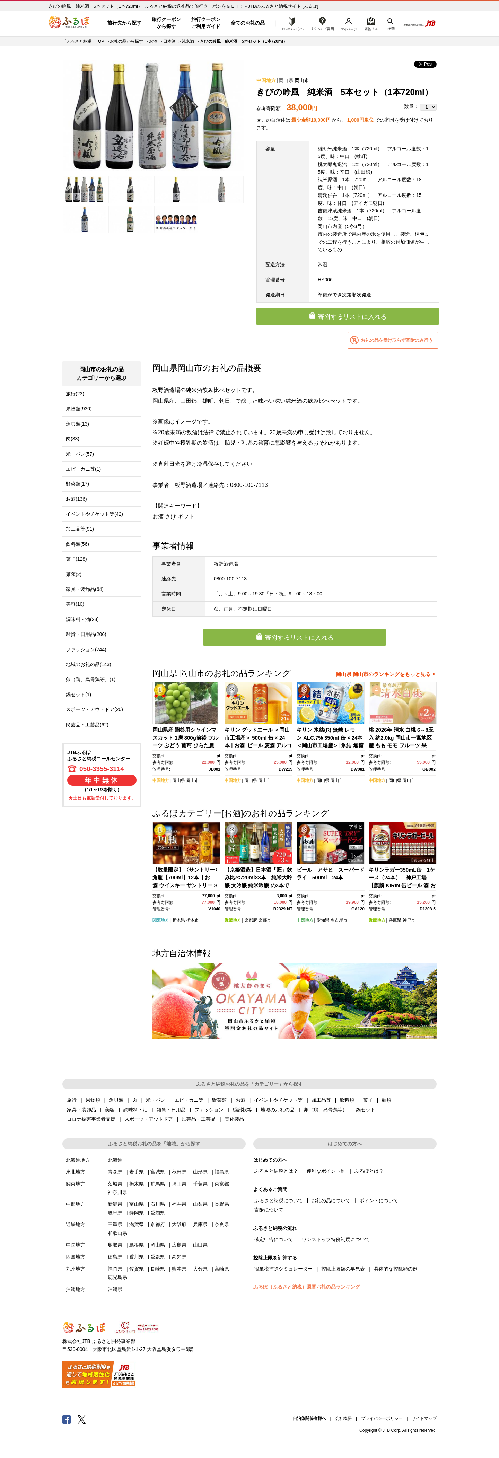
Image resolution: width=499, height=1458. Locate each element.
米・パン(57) (80, 454)
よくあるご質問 (322, 23)
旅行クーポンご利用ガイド (205, 23)
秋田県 (179, 1172)
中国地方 (266, 80)
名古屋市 (339, 920)
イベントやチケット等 (278, 1100)
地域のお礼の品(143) (88, 664)
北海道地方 (78, 1160)
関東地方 (160, 920)
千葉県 (200, 1184)
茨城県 (115, 1184)
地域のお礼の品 (278, 1109)
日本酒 (169, 41)
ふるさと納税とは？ (276, 1171)
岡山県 (286, 80)
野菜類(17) (77, 484)
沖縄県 (115, 1289)
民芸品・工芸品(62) (87, 724)
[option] (153, 116)
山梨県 (200, 1204)
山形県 (200, 1172)
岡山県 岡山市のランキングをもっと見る (383, 674)
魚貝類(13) (77, 424)
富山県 (136, 1204)
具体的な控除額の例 (396, 1269)
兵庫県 (395, 920)
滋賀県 (136, 1224)
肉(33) (72, 439)
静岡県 (136, 1212)
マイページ (349, 23)
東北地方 (75, 1172)
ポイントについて (378, 1200)
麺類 (386, 1100)
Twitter (82, 1419)
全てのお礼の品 (248, 23)
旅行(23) (75, 393)
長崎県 (157, 1269)
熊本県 (179, 1269)
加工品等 (321, 1100)
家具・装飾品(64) (85, 589)
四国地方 (75, 1256)
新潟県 (115, 1204)
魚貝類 (116, 1100)
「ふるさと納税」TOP (83, 41)
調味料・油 (135, 1109)
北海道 (115, 1160)
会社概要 (343, 1418)
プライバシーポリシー (382, 1418)
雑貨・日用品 (171, 1109)
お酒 (153, 41)
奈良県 (222, 1224)
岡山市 (302, 80)
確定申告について (273, 1239)
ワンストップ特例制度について (336, 1239)
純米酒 (188, 41)
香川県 (136, 1256)
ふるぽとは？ (369, 1171)
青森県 (115, 1172)
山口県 (200, 1245)
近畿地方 (233, 920)
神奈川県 (117, 1192)
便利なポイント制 (326, 1171)
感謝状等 (242, 1109)
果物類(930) (79, 408)
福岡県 (115, 1269)
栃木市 (192, 920)
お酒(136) (76, 499)
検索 (390, 23)
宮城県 (157, 1172)
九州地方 (75, 1269)
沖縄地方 (75, 1289)
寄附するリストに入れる (352, 316)
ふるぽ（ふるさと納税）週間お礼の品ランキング (306, 1287)
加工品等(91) (80, 529)
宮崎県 (222, 1269)
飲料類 (347, 1100)
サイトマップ (424, 1418)
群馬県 (157, 1184)
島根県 (136, 1245)
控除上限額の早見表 (343, 1269)
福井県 (179, 1204)
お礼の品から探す (126, 41)
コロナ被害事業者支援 (91, 1119)
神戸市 (409, 920)
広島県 (179, 1245)
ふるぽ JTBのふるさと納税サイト (69, 23)
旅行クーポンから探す (166, 23)
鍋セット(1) (78, 694)
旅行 (72, 1100)
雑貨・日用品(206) (86, 634)
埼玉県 (179, 1184)
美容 (110, 1109)
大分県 (200, 1269)
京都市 (265, 920)
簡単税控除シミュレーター (283, 1269)
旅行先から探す (124, 23)
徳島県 (115, 1256)
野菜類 (219, 1100)
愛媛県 (157, 1256)
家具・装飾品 (81, 1109)
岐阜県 (115, 1212)
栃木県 (179, 920)
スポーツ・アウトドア (148, 1119)
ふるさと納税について (278, 1200)
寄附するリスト (370, 23)
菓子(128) (76, 559)
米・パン (155, 1100)
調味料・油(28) (82, 619)
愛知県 (323, 920)
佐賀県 (136, 1269)
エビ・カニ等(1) (83, 469)
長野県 (222, 1204)
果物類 (93, 1100)
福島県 (222, 1172)
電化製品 (234, 1119)
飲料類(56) (77, 544)
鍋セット (365, 1109)
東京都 (222, 1184)
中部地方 (305, 920)
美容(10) (75, 604)
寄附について (268, 1210)
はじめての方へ (290, 23)
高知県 (179, 1256)
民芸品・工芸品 (199, 1119)
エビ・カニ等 (188, 1100)
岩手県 (136, 1172)
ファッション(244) (86, 649)
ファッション (209, 1109)
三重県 (115, 1224)
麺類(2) (73, 574)
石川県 (157, 1204)
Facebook (66, 1419)
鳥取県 (115, 1245)
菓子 (368, 1100)
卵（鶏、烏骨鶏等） (325, 1109)
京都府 (251, 920)
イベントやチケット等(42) (94, 514)
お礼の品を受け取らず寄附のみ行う (397, 340)
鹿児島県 (117, 1277)
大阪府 (179, 1224)
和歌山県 (117, 1233)
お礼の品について (331, 1200)
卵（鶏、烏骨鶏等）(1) (90, 679)
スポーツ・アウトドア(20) (94, 709)
